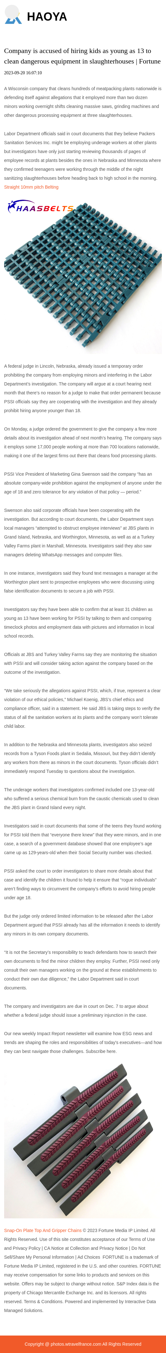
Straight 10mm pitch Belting (31, 187)
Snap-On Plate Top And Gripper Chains (43, 1230)
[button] (12, 12)
